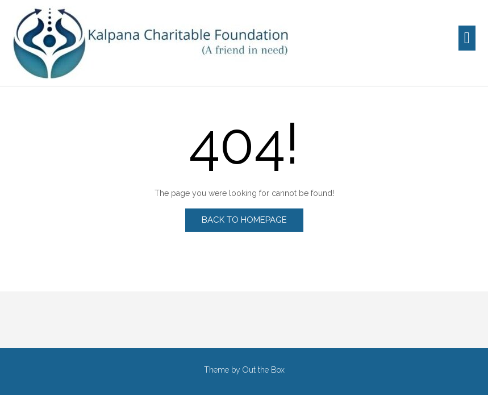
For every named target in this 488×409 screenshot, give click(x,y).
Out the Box (264, 369)
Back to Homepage (244, 220)
